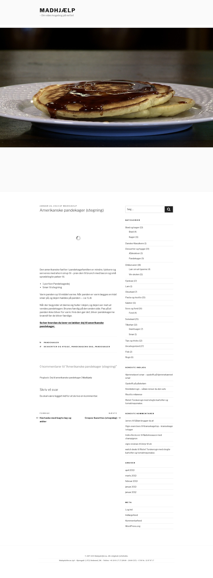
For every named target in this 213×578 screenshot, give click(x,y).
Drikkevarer (131, 265)
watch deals (131, 449)
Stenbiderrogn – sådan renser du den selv (145, 389)
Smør (131, 334)
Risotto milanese (133, 394)
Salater (128, 303)
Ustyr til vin (146, 444)
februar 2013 (131, 481)
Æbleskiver (134, 253)
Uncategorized (132, 346)
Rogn (127, 357)
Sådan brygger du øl (144, 420)
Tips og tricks (132, 340)
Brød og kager (132, 227)
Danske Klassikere (134, 243)
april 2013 (129, 470)
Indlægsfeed (131, 515)
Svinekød (129, 319)
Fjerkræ (129, 281)
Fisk (127, 351)
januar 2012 (130, 492)
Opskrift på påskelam (135, 383)
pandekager (102, 347)
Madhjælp (58, 10)
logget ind (60, 396)
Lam (127, 286)
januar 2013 (130, 486)
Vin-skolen (134, 274)
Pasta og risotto (133, 297)
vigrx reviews (131, 444)
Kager (132, 237)
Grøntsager (134, 329)
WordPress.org (132, 526)
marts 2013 (130, 475)
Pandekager (51, 342)
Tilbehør (129, 324)
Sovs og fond (131, 308)
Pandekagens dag (82, 347)
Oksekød (129, 292)
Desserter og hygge (57, 347)
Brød (131, 231)
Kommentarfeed (133, 520)
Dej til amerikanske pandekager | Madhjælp (71, 377)
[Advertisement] (106, 169)
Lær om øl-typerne (138, 269)
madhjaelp (70, 206)
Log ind (129, 509)
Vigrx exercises (133, 426)
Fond (131, 313)
